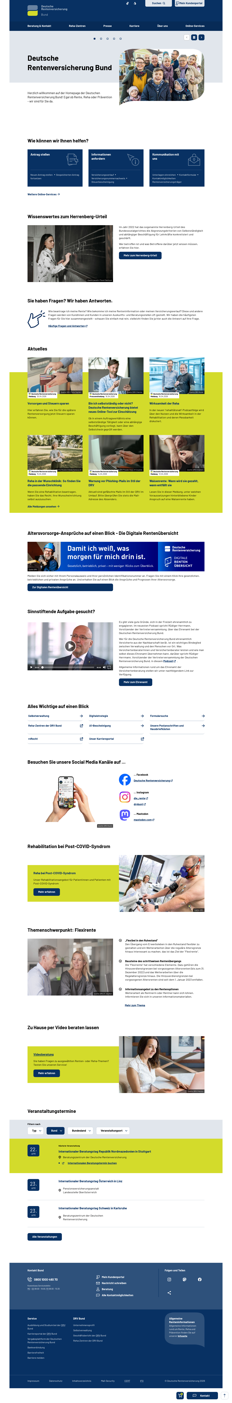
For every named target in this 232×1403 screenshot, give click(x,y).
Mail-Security (108, 1380)
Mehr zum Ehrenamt (136, 682)
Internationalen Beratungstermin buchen (92, 1163)
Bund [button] (54, 1130)
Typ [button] (34, 1130)
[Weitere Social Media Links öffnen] (169, 1293)
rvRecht (33, 739)
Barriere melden (36, 1357)
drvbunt (138, 804)
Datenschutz (55, 1380)
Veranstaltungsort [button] (112, 1130)
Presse (107, 25)
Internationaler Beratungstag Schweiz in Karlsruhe (93, 1208)
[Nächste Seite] (201, 37)
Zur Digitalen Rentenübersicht (50, 587)
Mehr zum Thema (135, 1005)
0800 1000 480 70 (46, 1279)
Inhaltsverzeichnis (81, 1380)
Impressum (33, 1380)
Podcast (168, 661)
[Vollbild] (109, 667)
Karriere (134, 25)
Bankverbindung (36, 1347)
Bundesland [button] (79, 1130)
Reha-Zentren (77, 25)
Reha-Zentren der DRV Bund (45, 725)
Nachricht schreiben (114, 1283)
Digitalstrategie (98, 715)
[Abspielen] (70, 646)
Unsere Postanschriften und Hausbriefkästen (167, 727)
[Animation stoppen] (194, 37)
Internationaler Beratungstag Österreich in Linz (90, 1181)
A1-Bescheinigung (100, 725)
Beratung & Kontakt (39, 25)
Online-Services (195, 25)
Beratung (107, 1289)
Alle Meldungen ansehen (42, 506)
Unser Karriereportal (101, 739)
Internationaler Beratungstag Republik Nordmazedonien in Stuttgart (105, 1151)
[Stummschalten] (104, 667)
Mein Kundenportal (190, 3)
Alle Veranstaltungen (44, 1236)
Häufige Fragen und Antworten (66, 326)
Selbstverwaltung (38, 715)
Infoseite (182, 1335)
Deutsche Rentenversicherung (152, 780)
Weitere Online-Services (42, 194)
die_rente (139, 798)
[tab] (94, 39)
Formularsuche (159, 715)
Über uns (162, 25)
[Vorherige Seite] (187, 37)
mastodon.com (143, 819)
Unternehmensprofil (84, 1325)
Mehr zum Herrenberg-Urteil (140, 255)
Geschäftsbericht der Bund (89, 1335)
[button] (202, 1395)
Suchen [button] (156, 3)
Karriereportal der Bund (42, 1333)
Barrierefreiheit (36, 1352)
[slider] (68, 667)
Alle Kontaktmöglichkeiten (117, 1295)
